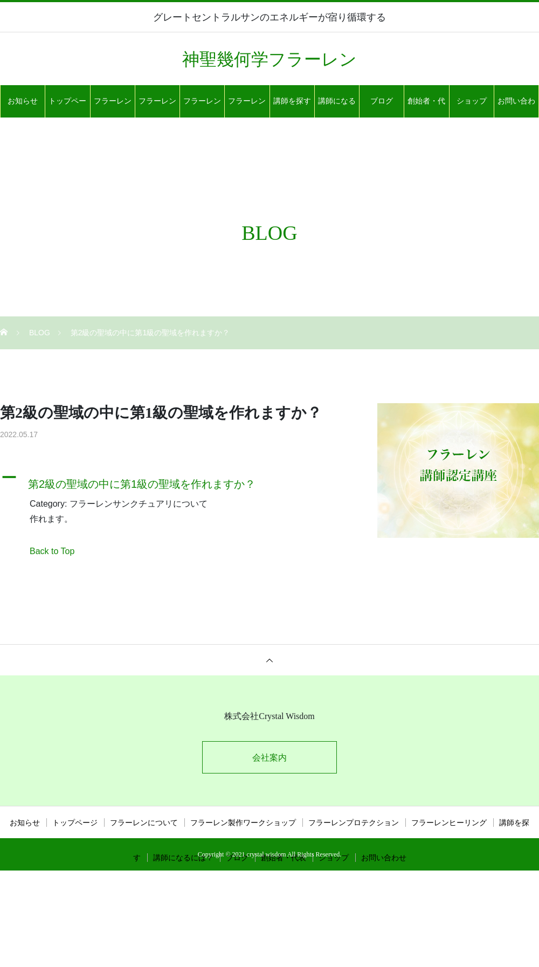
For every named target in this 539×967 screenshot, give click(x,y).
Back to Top (52, 551)
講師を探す (292, 101)
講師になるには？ (337, 107)
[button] (175, 481)
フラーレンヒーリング (247, 107)
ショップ (472, 101)
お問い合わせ (516, 107)
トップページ (67, 107)
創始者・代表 (426, 107)
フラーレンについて (113, 107)
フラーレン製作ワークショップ (157, 107)
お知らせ (23, 101)
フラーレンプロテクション (202, 107)
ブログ (381, 101)
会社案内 (269, 757)
